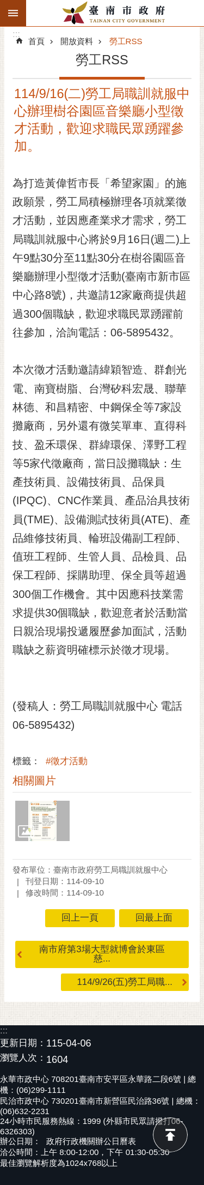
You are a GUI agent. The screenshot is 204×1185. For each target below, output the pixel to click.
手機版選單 (13, 13)
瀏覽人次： (23, 1058)
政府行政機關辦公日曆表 (91, 1141)
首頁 (36, 41)
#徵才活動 (67, 761)
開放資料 (76, 41)
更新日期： (23, 1043)
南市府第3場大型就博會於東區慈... (101, 954)
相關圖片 (34, 781)
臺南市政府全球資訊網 (115, 13)
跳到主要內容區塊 (5, 5)
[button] (42, 821)
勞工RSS (126, 41)
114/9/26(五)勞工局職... (125, 982)
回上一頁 (79, 917)
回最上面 (170, 1134)
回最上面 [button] (153, 917)
